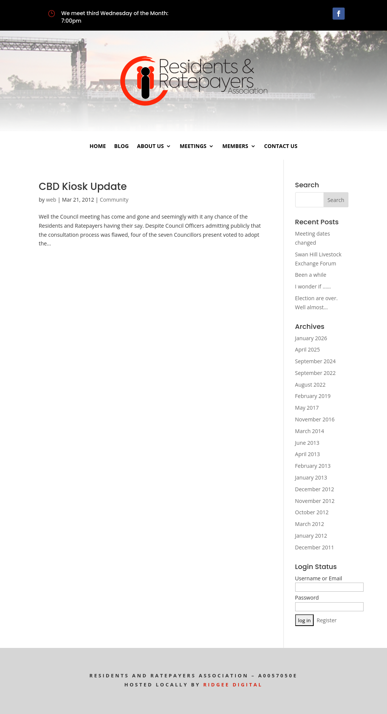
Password (307, 597)
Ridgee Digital (233, 684)
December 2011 (314, 547)
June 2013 (307, 442)
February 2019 (313, 395)
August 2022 (310, 384)
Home (98, 146)
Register (327, 620)
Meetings (193, 146)
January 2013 (311, 477)
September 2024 (315, 361)
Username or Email (318, 578)
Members (235, 146)
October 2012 (312, 512)
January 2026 (311, 338)
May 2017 (307, 407)
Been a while (311, 274)
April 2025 (307, 349)
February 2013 (313, 465)
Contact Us (280, 146)
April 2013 (307, 454)
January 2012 (311, 535)
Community (114, 199)
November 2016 (315, 419)
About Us (150, 146)
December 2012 (314, 489)
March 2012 (309, 523)
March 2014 (309, 431)
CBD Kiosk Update (83, 186)
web (51, 199)
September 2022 (315, 372)
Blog (121, 146)
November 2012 (315, 500)
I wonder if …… (313, 286)
